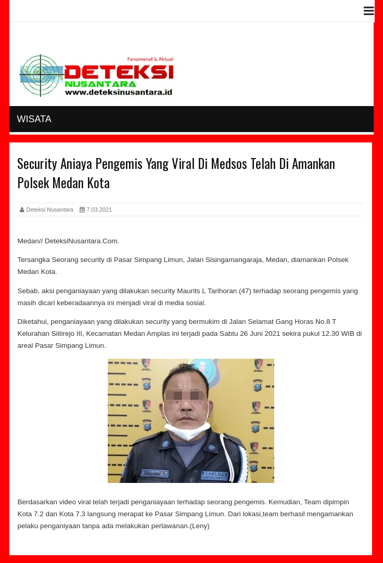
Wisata (34, 119)
